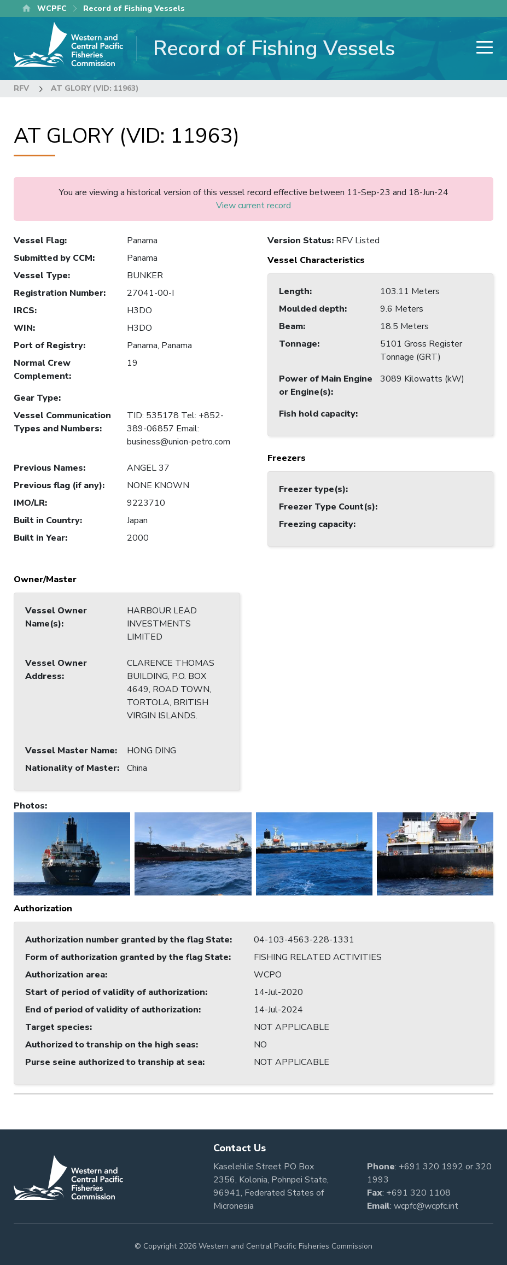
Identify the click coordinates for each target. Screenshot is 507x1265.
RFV (21, 88)
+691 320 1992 (431, 1167)
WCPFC (52, 8)
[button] (72, 853)
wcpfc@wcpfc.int (426, 1206)
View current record (253, 206)
